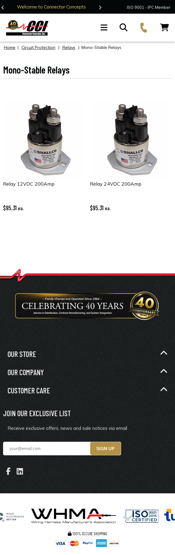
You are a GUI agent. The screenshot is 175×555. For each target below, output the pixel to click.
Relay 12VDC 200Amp (28, 183)
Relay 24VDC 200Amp (115, 183)
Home (9, 47)
